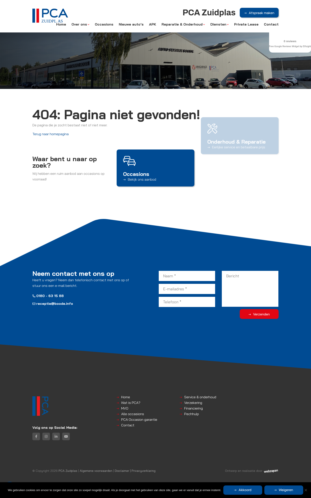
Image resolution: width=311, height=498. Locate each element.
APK (152, 24)
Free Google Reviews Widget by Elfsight (290, 46)
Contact (271, 24)
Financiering (193, 408)
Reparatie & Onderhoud (182, 24)
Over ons (79, 24)
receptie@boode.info (52, 303)
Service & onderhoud (200, 397)
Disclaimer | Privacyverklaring (135, 470)
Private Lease (246, 24)
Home (61, 24)
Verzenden (261, 314)
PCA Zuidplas (68, 470)
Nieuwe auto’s (131, 24)
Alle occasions (132, 414)
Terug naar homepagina (50, 134)
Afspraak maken (261, 13)
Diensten (218, 24)
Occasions (104, 24)
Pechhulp (191, 414)
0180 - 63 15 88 (48, 296)
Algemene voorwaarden (96, 470)
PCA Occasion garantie (139, 419)
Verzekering (193, 402)
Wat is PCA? (130, 402)
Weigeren (286, 490)
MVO (124, 408)
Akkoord (245, 490)
